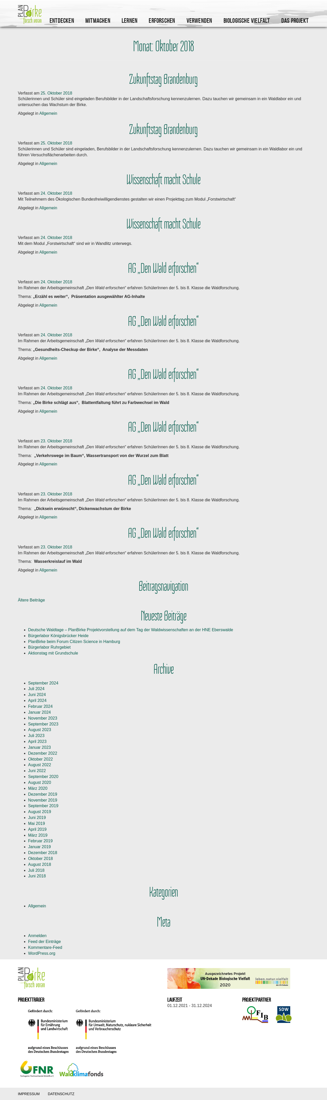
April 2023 (37, 741)
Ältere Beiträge (31, 600)
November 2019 (42, 800)
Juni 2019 (37, 817)
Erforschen (162, 20)
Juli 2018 (36, 870)
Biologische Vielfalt (247, 20)
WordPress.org (41, 953)
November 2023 (42, 718)
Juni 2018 (37, 876)
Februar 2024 (40, 706)
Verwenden (199, 20)
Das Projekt (295, 20)
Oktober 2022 (40, 759)
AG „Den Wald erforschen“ (163, 268)
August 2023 (39, 730)
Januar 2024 (39, 712)
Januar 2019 (39, 847)
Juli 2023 (36, 735)
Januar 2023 (39, 747)
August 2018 (39, 864)
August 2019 (39, 812)
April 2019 (37, 829)
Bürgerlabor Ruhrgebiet (49, 647)
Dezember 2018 (42, 852)
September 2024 (43, 683)
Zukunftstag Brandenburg (163, 79)
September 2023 (43, 724)
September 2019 (43, 806)
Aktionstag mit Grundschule (53, 653)
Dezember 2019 (42, 794)
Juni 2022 (37, 771)
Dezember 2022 (42, 753)
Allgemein (48, 113)
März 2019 (38, 835)
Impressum (29, 1094)
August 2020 (39, 782)
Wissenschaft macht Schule (163, 180)
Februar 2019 (40, 841)
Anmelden (37, 935)
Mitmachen (97, 20)
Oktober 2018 (40, 858)
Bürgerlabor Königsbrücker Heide (58, 636)
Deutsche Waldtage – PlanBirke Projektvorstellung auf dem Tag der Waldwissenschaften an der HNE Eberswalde (130, 630)
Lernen (129, 20)
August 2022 (39, 765)
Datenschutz (61, 1094)
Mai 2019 (36, 823)
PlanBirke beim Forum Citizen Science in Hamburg (74, 641)
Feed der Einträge (44, 941)
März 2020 (38, 788)
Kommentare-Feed (45, 947)
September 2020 (43, 776)
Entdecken (62, 20)
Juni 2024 (37, 694)
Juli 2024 (36, 689)
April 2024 (37, 700)
